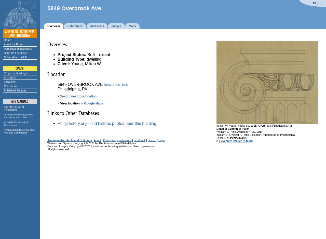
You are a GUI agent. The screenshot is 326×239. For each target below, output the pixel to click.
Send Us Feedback (15, 53)
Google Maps (93, 103)
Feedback (139, 140)
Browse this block (116, 85)
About (97, 140)
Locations (10, 81)
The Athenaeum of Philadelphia (14, 108)
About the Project (14, 44)
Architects (10, 77)
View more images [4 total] (236, 140)
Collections (10, 86)
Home (7, 40)
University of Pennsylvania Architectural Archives (18, 116)
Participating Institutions (18, 48)
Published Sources (15, 90)
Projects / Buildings (15, 73)
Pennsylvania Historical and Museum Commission (19, 131)
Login (161, 140)
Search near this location (78, 96)
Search (152, 140)
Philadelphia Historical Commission (16, 123)
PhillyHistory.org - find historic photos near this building (107, 123)
